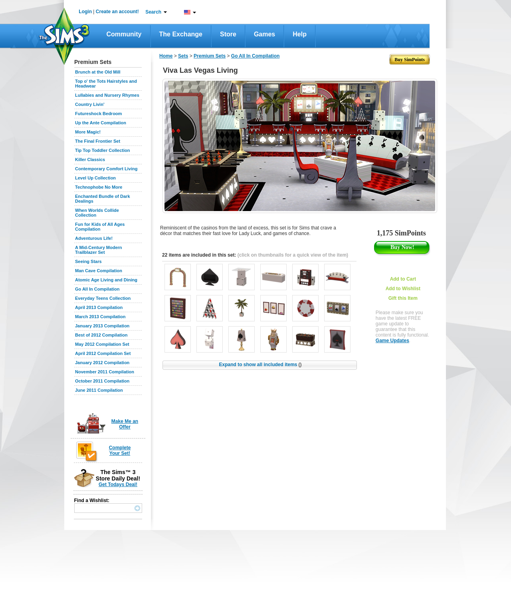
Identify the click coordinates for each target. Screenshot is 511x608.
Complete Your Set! (120, 450)
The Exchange (180, 34)
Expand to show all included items (260, 364)
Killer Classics (90, 159)
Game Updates (392, 340)
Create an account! (117, 11)
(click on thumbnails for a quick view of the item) (293, 255)
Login (85, 11)
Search (153, 12)
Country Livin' (90, 104)
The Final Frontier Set (97, 141)
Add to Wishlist (403, 288)
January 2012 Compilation (102, 362)
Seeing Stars (88, 261)
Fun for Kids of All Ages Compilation (100, 226)
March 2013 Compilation (100, 316)
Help (300, 34)
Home (165, 56)
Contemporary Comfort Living (106, 168)
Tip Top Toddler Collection (102, 150)
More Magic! (88, 132)
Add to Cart (403, 279)
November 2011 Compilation (104, 371)
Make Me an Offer (124, 424)
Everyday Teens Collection (103, 298)
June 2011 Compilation (99, 390)
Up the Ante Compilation (100, 122)
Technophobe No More (98, 187)
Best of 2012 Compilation (101, 335)
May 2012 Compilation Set (102, 344)
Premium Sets (210, 56)
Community (124, 34)
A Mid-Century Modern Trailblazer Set (98, 250)
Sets (183, 56)
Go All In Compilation (97, 289)
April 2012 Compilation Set (103, 353)
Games (264, 34)
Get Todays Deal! (118, 484)
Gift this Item (403, 298)
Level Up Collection (95, 177)
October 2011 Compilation (102, 381)
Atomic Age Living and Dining (106, 279)
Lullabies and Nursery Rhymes (107, 95)
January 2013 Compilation (102, 325)
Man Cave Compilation (98, 270)
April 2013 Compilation (99, 307)
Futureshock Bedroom (98, 113)
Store (228, 34)
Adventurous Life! (94, 238)
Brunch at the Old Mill (98, 72)
